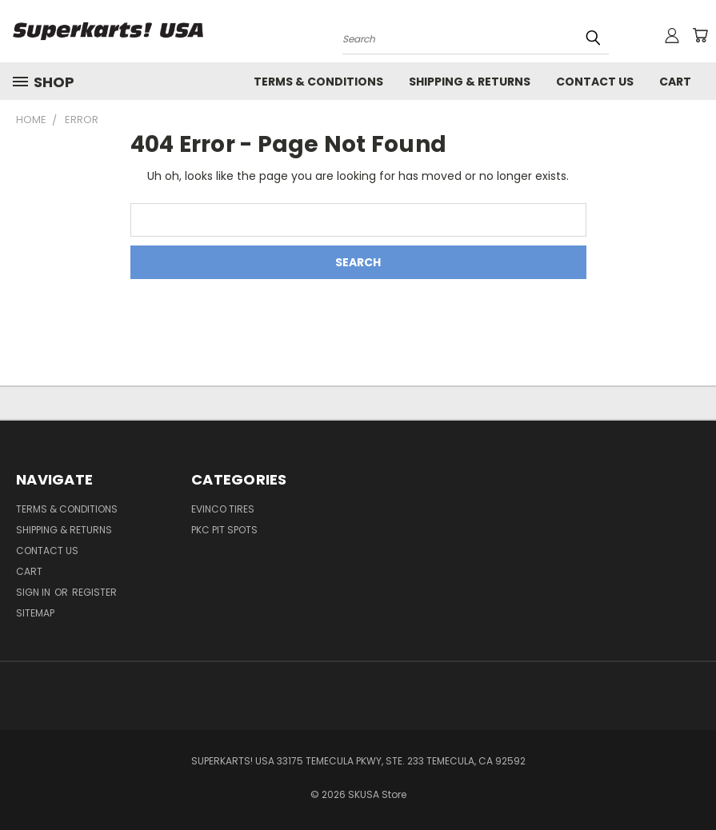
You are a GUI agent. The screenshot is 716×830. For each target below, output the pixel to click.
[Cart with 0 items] (700, 35)
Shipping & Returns (469, 82)
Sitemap (35, 613)
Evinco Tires (222, 509)
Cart (675, 82)
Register (94, 592)
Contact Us (595, 82)
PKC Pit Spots (224, 530)
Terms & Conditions (318, 82)
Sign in (34, 592)
